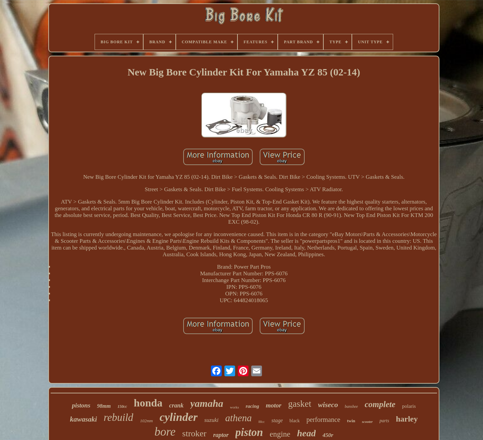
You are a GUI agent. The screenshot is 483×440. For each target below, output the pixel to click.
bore (164, 431)
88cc (261, 422)
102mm (146, 420)
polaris (409, 406)
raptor (221, 435)
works (234, 407)
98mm (104, 406)
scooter (367, 422)
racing (252, 406)
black (294, 420)
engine (280, 434)
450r (327, 435)
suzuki (211, 420)
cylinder (179, 417)
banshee (351, 406)
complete (380, 404)
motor (273, 405)
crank (176, 405)
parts (384, 420)
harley (407, 419)
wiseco (328, 404)
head (306, 433)
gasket (299, 404)
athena (238, 417)
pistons (81, 405)
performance (323, 419)
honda (148, 403)
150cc (122, 406)
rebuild (118, 417)
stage (277, 420)
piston (249, 432)
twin (351, 420)
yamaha (206, 403)
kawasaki (83, 419)
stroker (194, 433)
